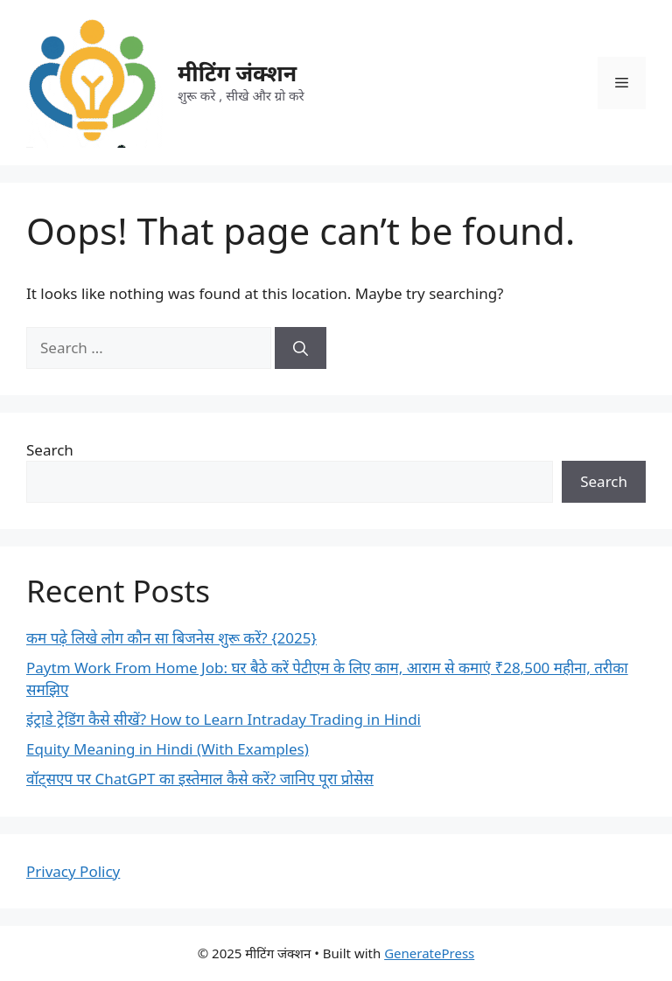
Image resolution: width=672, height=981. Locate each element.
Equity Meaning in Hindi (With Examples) (167, 749)
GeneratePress (429, 953)
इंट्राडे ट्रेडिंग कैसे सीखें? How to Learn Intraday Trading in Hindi (223, 719)
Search (50, 450)
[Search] (300, 348)
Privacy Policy (73, 871)
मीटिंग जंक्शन (237, 72)
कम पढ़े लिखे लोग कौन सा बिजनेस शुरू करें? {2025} (171, 638)
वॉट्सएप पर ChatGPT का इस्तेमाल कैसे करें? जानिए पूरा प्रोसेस (200, 779)
